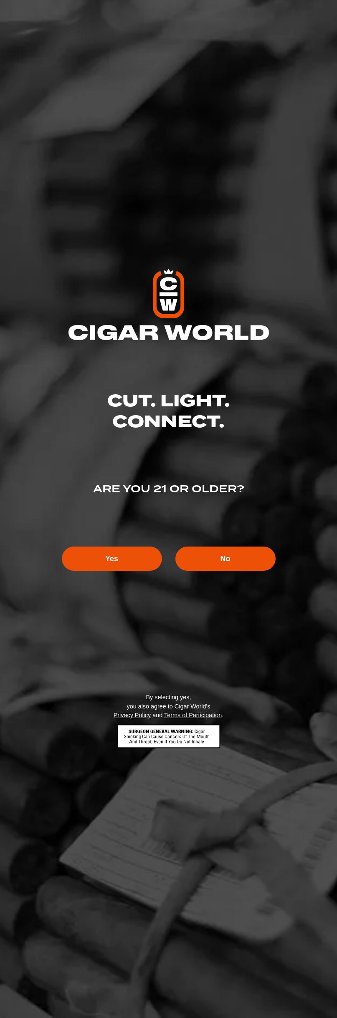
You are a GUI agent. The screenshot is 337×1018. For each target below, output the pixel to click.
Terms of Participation (193, 715)
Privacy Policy (132, 715)
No (225, 558)
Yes (111, 558)
